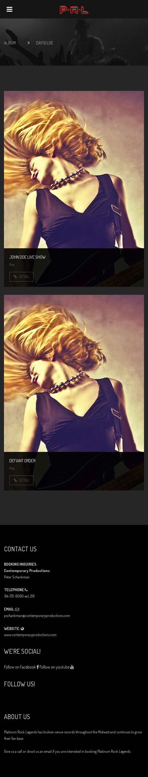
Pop (12, 264)
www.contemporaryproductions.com (30, 634)
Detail (21, 276)
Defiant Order (22, 460)
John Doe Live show (27, 257)
